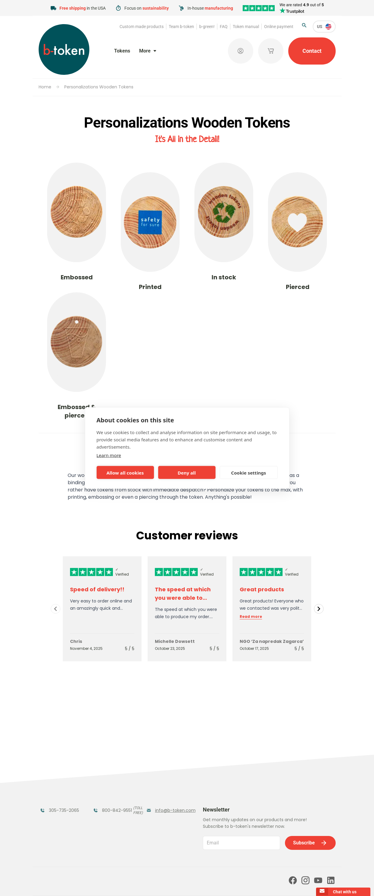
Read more (251, 616)
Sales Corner (161, 797)
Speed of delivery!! (97, 589)
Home (45, 87)
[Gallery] (187, 608)
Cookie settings (248, 472)
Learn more (109, 455)
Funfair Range (57, 778)
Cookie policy (226, 883)
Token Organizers (53, 801)
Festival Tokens (112, 766)
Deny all (186, 472)
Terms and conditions (155, 883)
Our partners (176, 857)
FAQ (224, 26)
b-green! (207, 26)
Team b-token (181, 26)
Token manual (246, 26)
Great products (262, 589)
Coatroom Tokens (105, 782)
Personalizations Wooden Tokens (98, 87)
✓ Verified (122, 572)
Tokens (122, 51)
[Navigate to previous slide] (55, 609)
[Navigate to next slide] (319, 609)
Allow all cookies (125, 472)
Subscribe (310, 778)
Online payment (278, 26)
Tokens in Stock (165, 766)
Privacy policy (194, 883)
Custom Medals (59, 816)
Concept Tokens (113, 797)
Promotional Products (161, 782)
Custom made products (142, 26)
